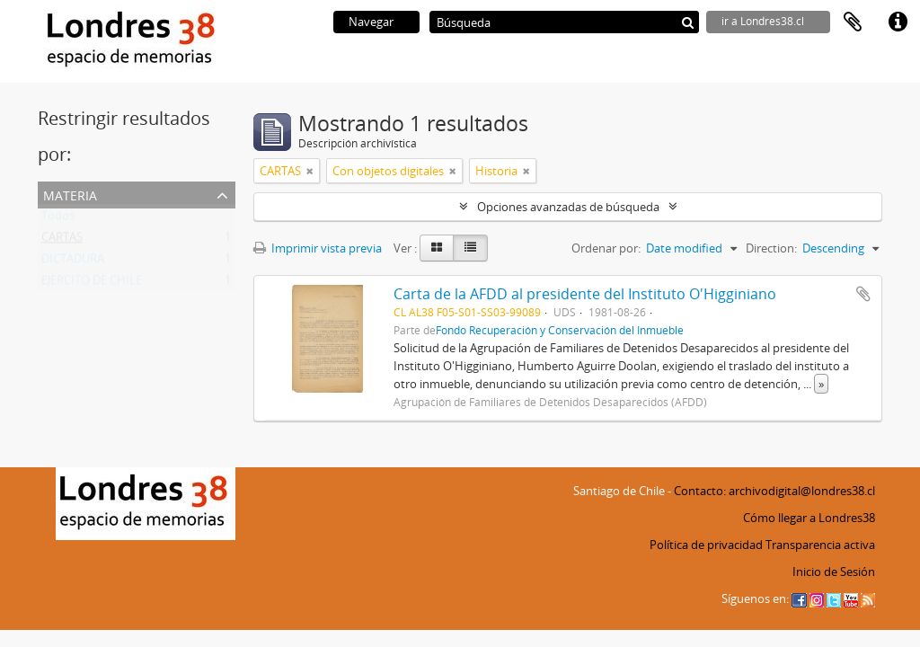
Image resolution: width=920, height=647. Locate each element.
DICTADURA (72, 262)
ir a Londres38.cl (762, 21)
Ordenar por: (606, 248)
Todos (58, 219)
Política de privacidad (706, 544)
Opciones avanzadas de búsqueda (568, 207)
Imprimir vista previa (317, 248)
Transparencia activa (820, 544)
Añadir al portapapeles (863, 294)
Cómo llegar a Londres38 (809, 518)
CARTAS (62, 241)
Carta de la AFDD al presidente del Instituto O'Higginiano (585, 294)
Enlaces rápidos (897, 22)
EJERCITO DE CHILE (91, 284)
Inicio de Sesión (833, 571)
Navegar (371, 21)
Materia (70, 194)
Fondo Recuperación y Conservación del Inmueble (560, 330)
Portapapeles (852, 22)
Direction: (771, 248)
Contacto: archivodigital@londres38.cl (774, 491)
